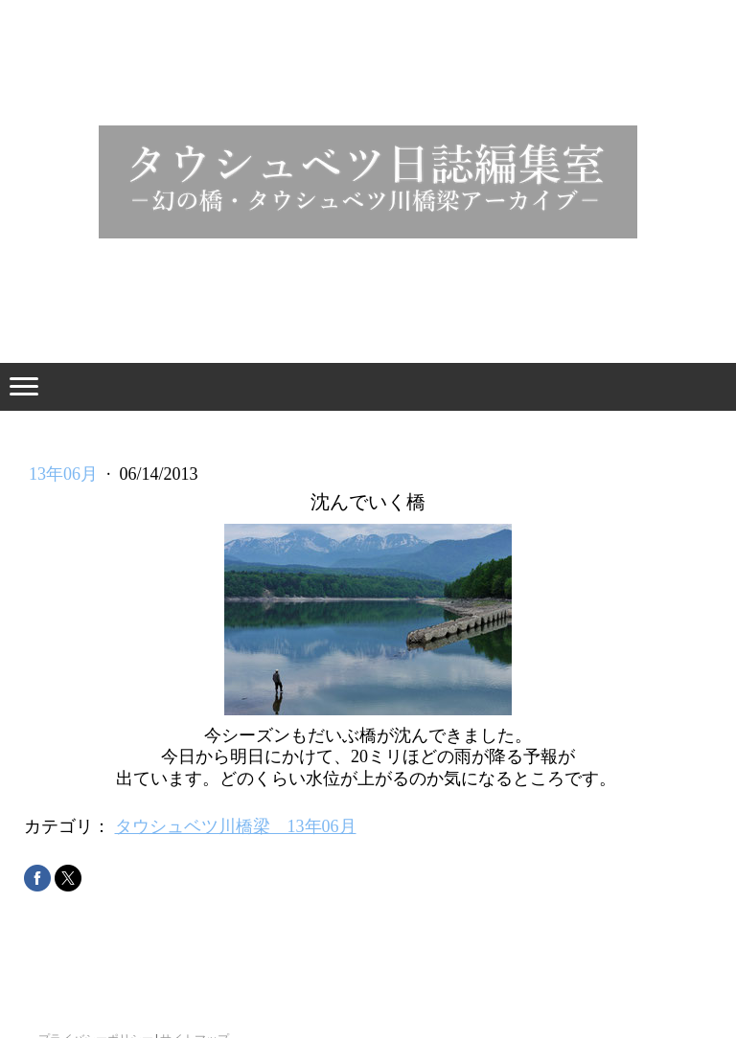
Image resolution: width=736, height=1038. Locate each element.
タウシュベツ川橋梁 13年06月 (235, 826)
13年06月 (66, 474)
